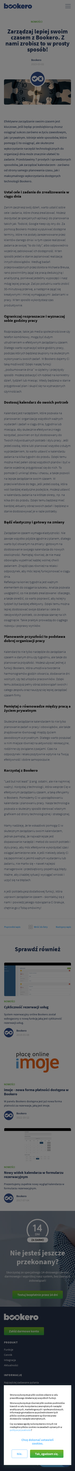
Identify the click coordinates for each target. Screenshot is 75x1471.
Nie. (19, 1454)
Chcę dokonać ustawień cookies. (37, 1441)
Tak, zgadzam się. (46, 1454)
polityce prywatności (20, 1430)
